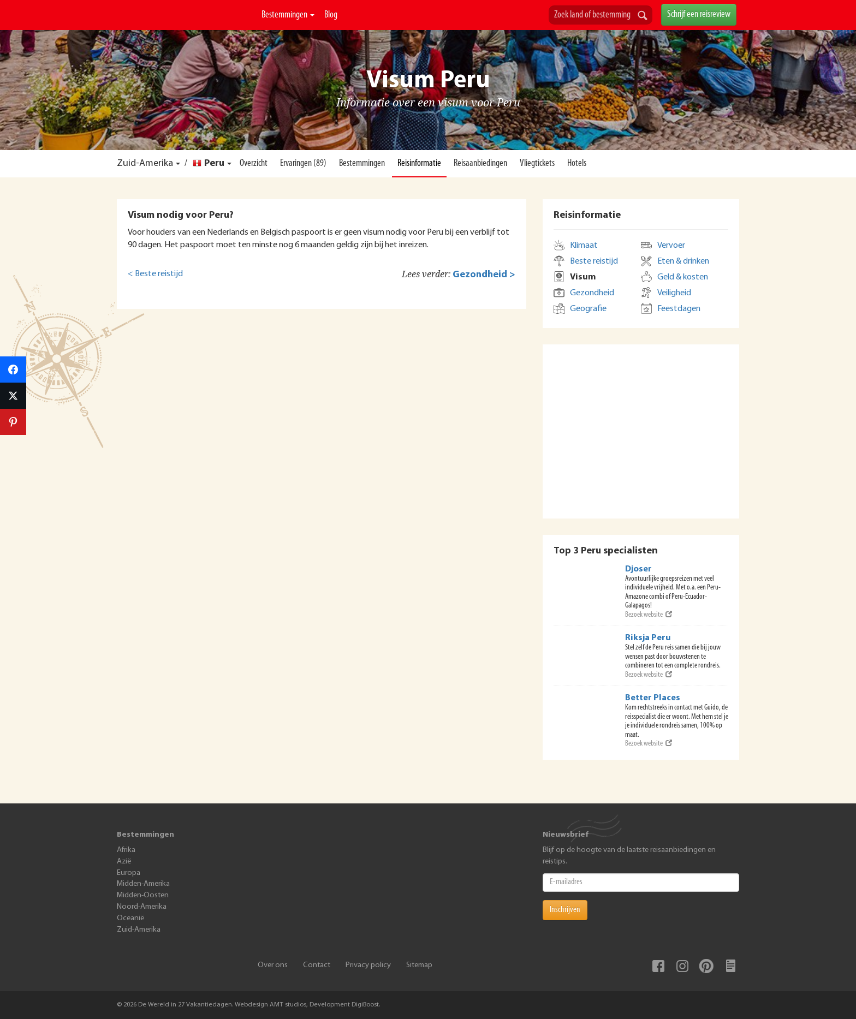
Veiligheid (674, 293)
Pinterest (706, 966)
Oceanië (130, 918)
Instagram (682, 966)
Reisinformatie (419, 163)
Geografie (588, 309)
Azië (124, 861)
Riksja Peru (648, 638)
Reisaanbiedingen (480, 163)
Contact (316, 965)
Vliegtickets (537, 163)
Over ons (273, 965)
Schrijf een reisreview (698, 14)
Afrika (126, 850)
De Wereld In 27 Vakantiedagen (185, 28)
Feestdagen (678, 309)
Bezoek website (648, 615)
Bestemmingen (287, 15)
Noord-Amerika (142, 907)
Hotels (576, 163)
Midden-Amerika (143, 884)
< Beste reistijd (155, 274)
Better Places (652, 698)
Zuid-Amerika (145, 163)
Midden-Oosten (143, 895)
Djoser (638, 569)
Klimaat (584, 245)
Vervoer (671, 245)
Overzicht (254, 163)
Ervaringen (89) (303, 163)
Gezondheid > (484, 274)
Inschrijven (565, 909)
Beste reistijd (594, 261)
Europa (128, 873)
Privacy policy (368, 965)
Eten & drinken (683, 261)
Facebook (658, 966)
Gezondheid (592, 293)
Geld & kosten (682, 277)
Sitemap (419, 965)
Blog (330, 15)
